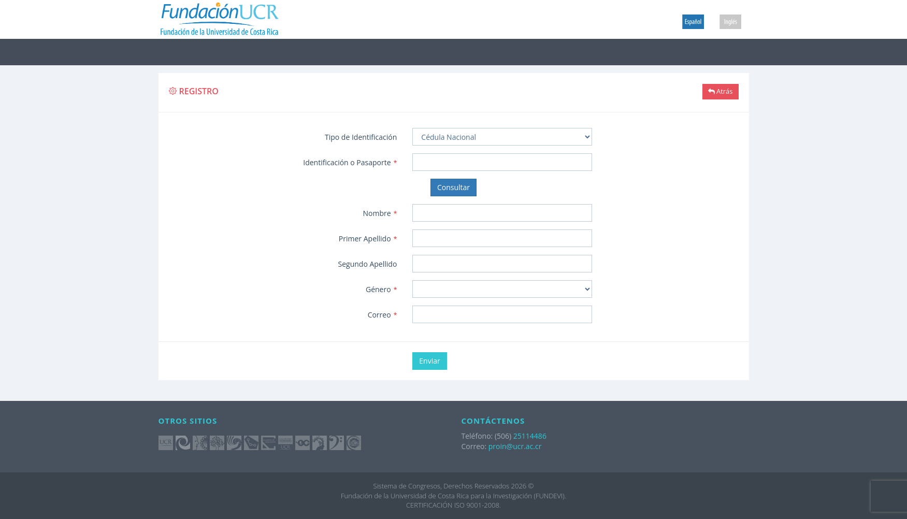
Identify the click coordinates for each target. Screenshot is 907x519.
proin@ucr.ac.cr (515, 446)
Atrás (720, 91)
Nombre (380, 213)
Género (381, 289)
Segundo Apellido (367, 264)
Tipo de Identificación (361, 137)
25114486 (529, 436)
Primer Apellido (368, 238)
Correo (382, 315)
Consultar (453, 187)
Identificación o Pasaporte (350, 162)
